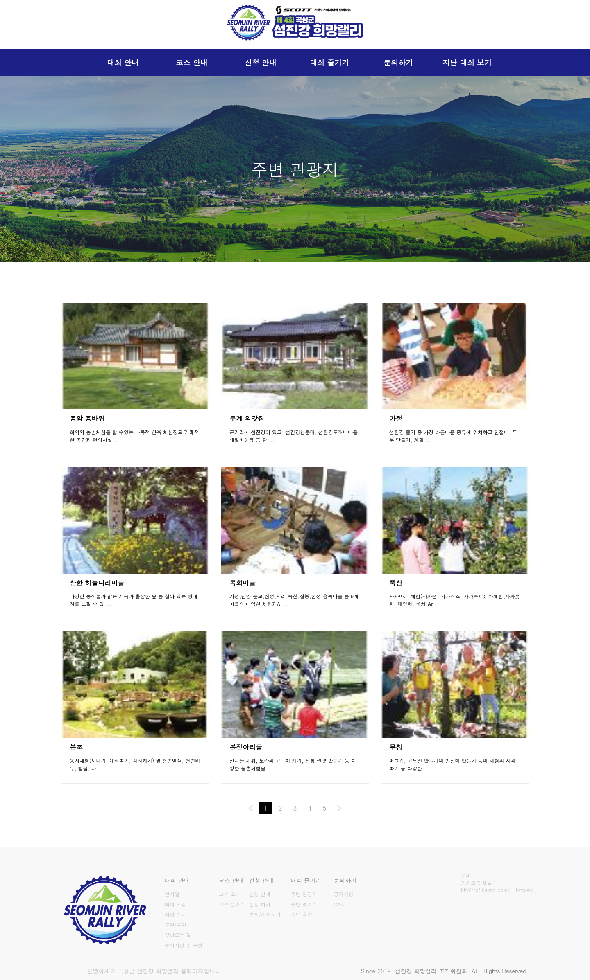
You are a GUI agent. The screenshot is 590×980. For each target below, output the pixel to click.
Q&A (339, 904)
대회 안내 (123, 62)
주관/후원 (175, 924)
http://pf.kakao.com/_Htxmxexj (497, 889)
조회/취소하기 (265, 914)
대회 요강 (175, 904)
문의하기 (398, 62)
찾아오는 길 (178, 934)
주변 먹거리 (304, 904)
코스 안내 (192, 62)
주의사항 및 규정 (183, 945)
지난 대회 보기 (467, 62)
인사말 (172, 893)
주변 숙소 (301, 914)
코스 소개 (229, 893)
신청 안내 (261, 62)
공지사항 (344, 893)
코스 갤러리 (232, 904)
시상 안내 (175, 914)
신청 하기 (259, 904)
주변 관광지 (304, 893)
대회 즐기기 (329, 62)
